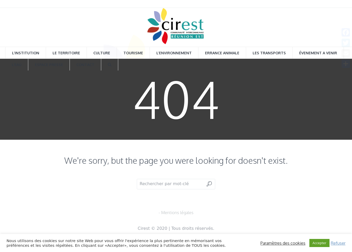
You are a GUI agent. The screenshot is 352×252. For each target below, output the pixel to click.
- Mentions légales (176, 212)
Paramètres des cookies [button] (282, 243)
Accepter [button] (319, 243)
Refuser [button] (338, 243)
